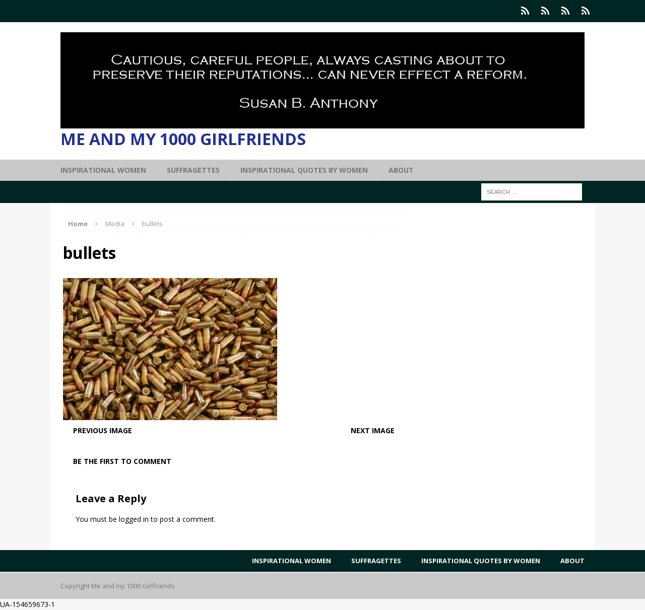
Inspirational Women (103, 170)
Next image (373, 430)
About (401, 170)
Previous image (102, 430)
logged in (134, 519)
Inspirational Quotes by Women (304, 170)
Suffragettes (193, 170)
